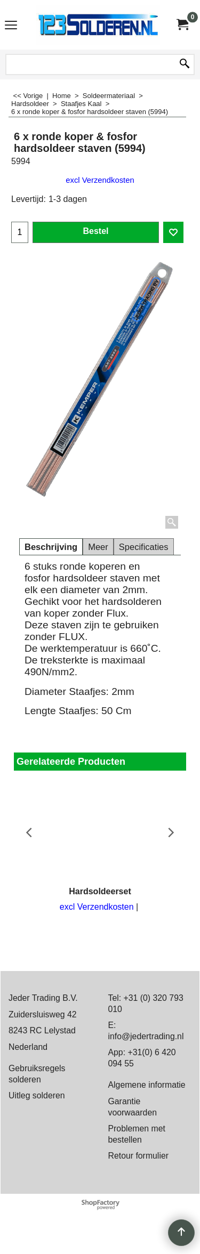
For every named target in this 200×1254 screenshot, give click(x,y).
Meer (98, 547)
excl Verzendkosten (100, 180)
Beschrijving (51, 547)
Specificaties (144, 547)
